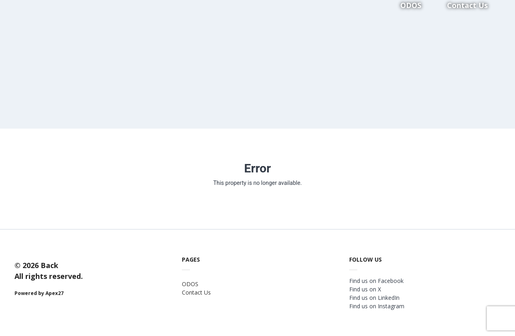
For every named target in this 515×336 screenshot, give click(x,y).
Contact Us (196, 292)
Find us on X (365, 289)
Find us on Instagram (376, 306)
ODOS (190, 284)
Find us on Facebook (376, 281)
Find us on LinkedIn (374, 297)
